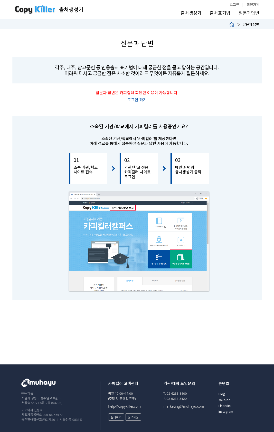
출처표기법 (220, 13)
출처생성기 (191, 13)
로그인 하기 (137, 99)
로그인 (234, 4)
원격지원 (133, 417)
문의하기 (116, 417)
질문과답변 (249, 13)
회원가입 (253, 4)
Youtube (224, 399)
